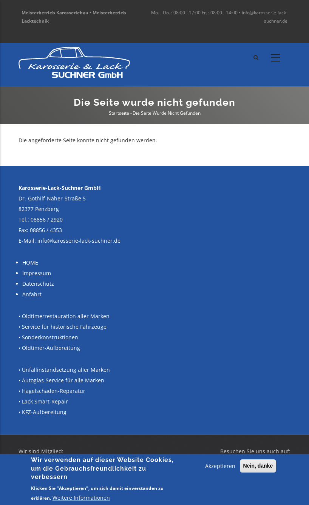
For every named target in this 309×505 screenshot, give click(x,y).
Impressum (36, 273)
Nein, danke (258, 466)
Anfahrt (32, 294)
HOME (30, 262)
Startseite (119, 113)
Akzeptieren (220, 466)
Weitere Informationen (81, 497)
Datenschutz (38, 283)
